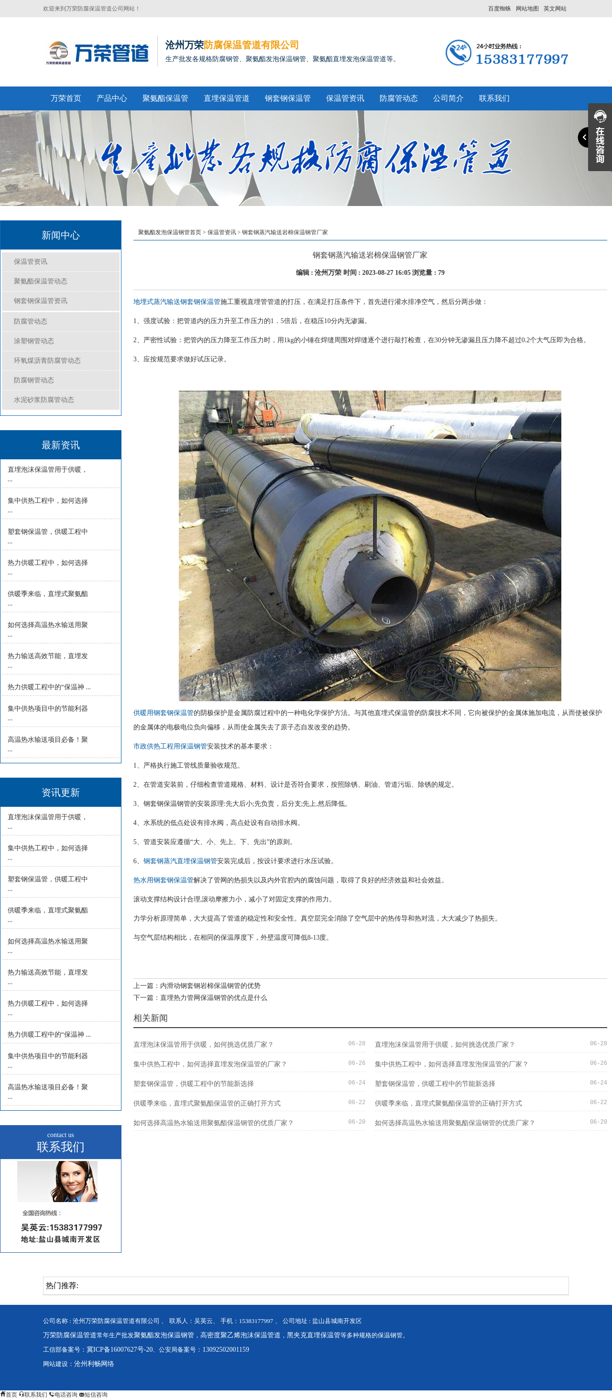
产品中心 (112, 98)
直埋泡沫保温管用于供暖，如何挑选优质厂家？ (203, 1044)
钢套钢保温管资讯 (40, 300)
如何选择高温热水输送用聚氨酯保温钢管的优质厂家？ (213, 1123)
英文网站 (555, 8)
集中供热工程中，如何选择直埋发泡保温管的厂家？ (210, 1064)
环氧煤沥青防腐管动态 (47, 360)
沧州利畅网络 (94, 1363)
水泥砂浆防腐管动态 (44, 399)
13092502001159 (225, 1349)
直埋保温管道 (227, 98)
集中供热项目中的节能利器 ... (48, 713)
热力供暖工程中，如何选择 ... (48, 567)
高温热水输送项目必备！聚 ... (48, 744)
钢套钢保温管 (288, 98)
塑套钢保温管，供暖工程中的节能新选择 (193, 1083)
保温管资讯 (345, 98)
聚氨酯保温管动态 (40, 281)
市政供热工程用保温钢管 (170, 746)
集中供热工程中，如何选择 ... (48, 505)
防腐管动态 (399, 98)
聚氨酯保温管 (165, 98)
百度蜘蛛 (499, 8)
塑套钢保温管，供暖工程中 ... (48, 536)
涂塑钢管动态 (34, 341)
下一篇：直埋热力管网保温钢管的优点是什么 (200, 997)
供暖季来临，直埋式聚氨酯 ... (48, 598)
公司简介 (448, 98)
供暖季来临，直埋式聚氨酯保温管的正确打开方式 (207, 1103)
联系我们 (494, 98)
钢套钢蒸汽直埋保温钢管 (180, 861)
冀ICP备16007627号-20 (120, 1349)
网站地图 (527, 8)
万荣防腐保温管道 (70, 1335)
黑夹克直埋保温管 (313, 1335)
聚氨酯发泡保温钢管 (164, 1335)
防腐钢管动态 (34, 380)
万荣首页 (66, 98)
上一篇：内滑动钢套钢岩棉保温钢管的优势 (197, 985)
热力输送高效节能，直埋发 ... (48, 660)
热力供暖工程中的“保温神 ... (49, 687)
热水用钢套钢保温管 (163, 880)
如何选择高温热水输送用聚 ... (48, 629)
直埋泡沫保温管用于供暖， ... (48, 474)
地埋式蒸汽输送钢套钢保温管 (176, 301)
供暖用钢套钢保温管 (163, 712)
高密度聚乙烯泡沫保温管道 (240, 1335)
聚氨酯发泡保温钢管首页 (169, 232)
